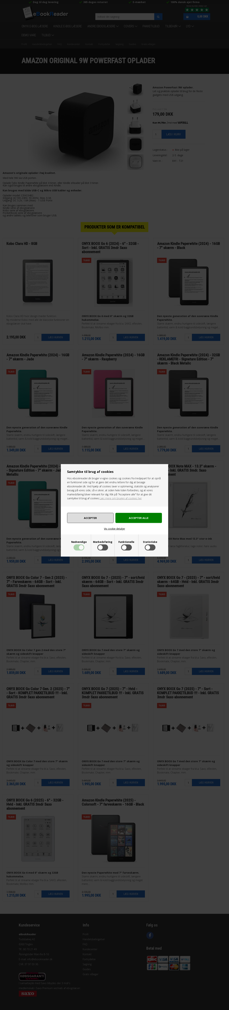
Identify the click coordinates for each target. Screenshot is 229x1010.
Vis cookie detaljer (114, 528)
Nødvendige (79, 542)
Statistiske (150, 542)
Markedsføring (102, 542)
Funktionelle (126, 542)
